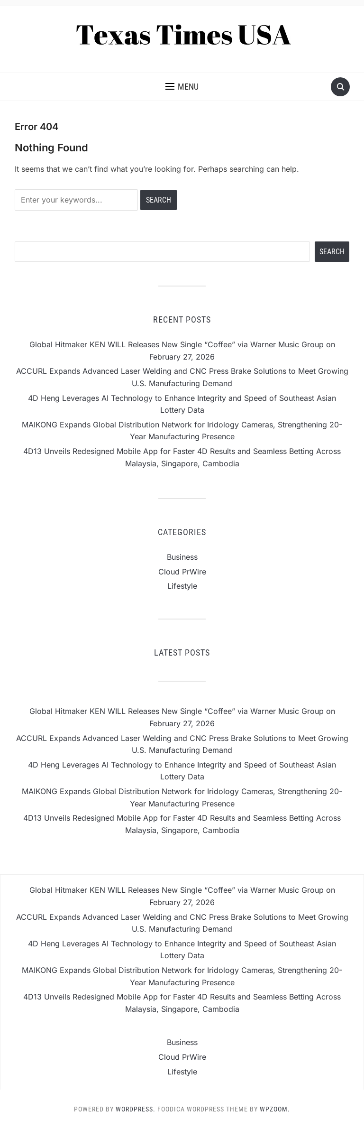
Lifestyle (182, 586)
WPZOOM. (275, 1109)
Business (182, 557)
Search (332, 251)
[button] (182, 87)
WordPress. (135, 1109)
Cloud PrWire (182, 571)
